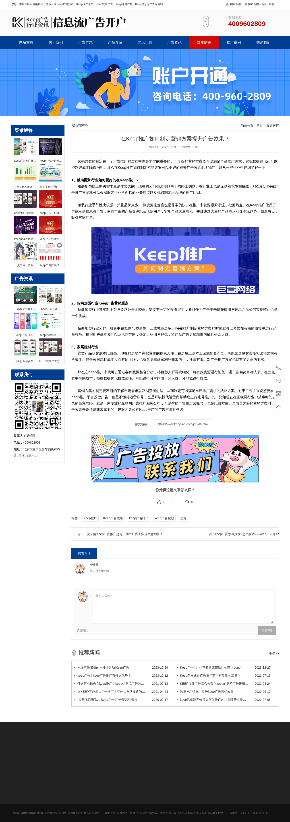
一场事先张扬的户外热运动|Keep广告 (121, 667)
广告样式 (85, 42)
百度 (264, 4)
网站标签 (235, 4)
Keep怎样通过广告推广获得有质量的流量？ (224, 676)
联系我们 (263, 42)
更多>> (274, 653)
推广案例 (234, 42)
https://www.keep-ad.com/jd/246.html (183, 424)
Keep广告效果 (113, 518)
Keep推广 (90, 518)
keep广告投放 (164, 518)
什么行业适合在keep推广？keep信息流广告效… (121, 684)
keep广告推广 (138, 518)
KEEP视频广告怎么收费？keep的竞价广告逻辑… (224, 684)
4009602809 (279, 368)
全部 (183, 518)
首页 (260, 125)
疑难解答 (204, 42)
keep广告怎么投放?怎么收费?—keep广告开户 (247, 534)
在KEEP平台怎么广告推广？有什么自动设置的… (121, 692)
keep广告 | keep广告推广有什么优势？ (121, 676)
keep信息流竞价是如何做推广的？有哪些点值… (224, 700)
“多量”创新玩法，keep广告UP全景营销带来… (121, 700)
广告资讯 (174, 42)
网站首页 (26, 42)
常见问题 (145, 42)
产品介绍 (115, 42)
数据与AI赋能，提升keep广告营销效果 (224, 692)
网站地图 (253, 4)
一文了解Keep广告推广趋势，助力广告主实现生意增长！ (123, 534)
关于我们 (56, 42)
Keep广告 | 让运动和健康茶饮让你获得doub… (224, 667)
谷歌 (271, 4)
